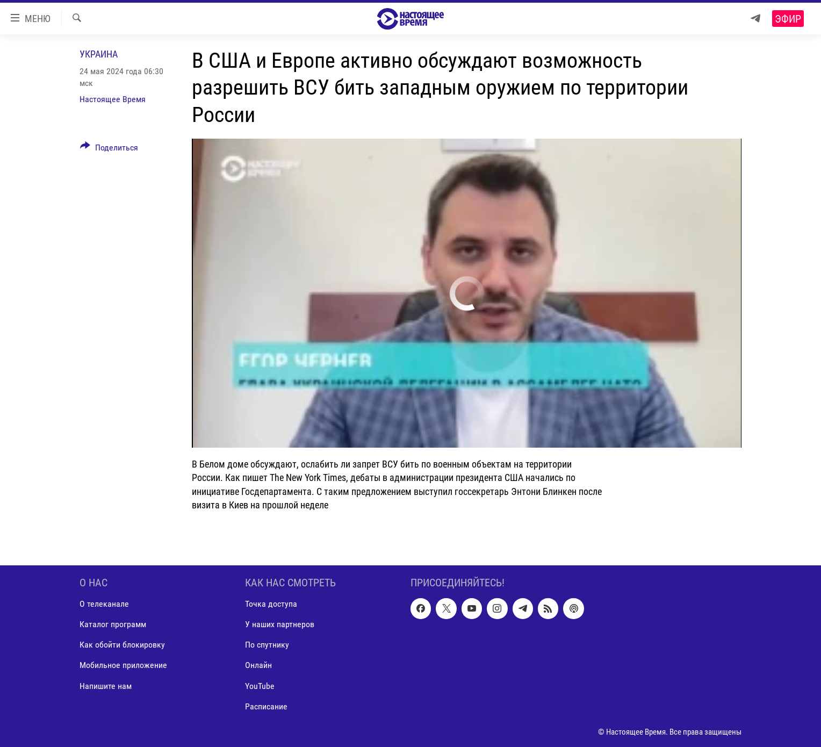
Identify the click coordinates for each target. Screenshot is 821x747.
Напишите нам (106, 686)
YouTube (260, 686)
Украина (99, 54)
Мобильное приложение (123, 665)
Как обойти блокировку (122, 645)
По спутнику (267, 645)
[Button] (109, 149)
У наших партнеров (279, 624)
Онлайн (258, 665)
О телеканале (104, 604)
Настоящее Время (113, 99)
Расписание (266, 706)
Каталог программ (113, 624)
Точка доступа (271, 604)
